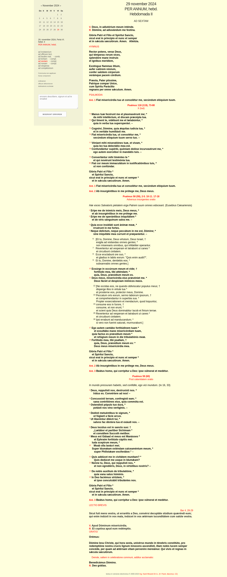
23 (62, 26)
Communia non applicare (47, 73)
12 (47, 22)
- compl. (52, 59)
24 (40, 30)
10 (40, 22)
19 (47, 26)
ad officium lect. (45, 54)
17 (40, 26)
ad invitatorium (44, 52)
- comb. (57, 56)
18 (44, 26)
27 (51, 30)
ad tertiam (42, 59)
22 (58, 26)
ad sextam (43, 61)
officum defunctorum (45, 83)
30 (62, 30)
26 (47, 30)
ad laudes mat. (45, 56)
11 (44, 22)
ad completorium (45, 68)
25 (44, 30)
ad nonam (42, 63)
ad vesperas (43, 66)
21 (55, 26)
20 (51, 26)
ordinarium (42, 81)
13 (51, 22)
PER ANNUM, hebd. (47, 44)
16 (62, 22)
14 (55, 22)
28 (55, 30)
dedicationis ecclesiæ (45, 86)
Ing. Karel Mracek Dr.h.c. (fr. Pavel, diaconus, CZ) (158, 574)
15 (58, 22)
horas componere (44, 76)
